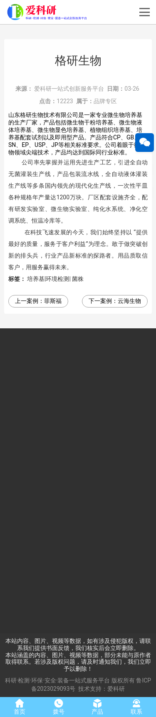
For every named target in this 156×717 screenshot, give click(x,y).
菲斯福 (53, 301)
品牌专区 (105, 101)
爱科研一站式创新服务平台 (69, 88)
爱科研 (116, 688)
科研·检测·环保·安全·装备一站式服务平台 (57, 680)
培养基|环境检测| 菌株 (55, 278)
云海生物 (129, 301)
